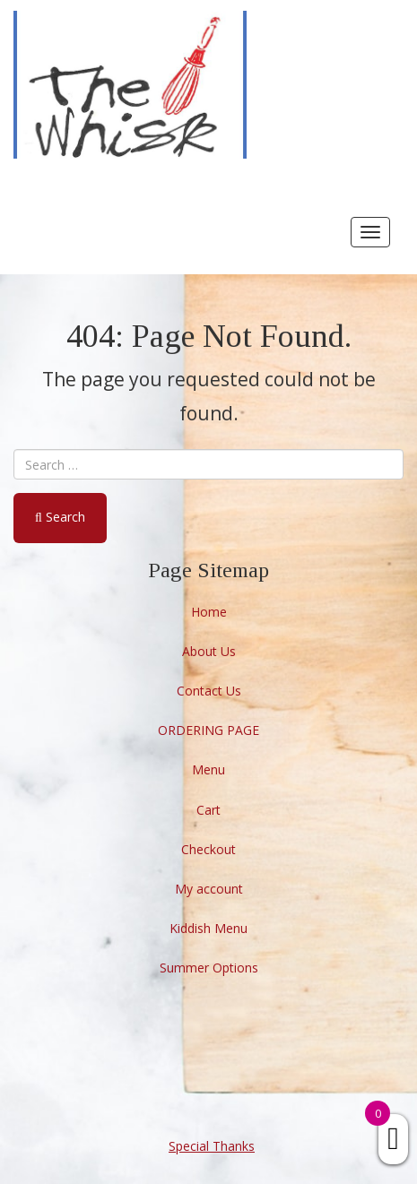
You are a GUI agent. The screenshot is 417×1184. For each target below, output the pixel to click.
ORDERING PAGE (208, 730)
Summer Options (209, 967)
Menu (208, 769)
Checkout (208, 849)
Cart (208, 809)
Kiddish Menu (208, 928)
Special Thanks (212, 1145)
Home (209, 611)
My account (209, 888)
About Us (209, 651)
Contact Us (209, 690)
